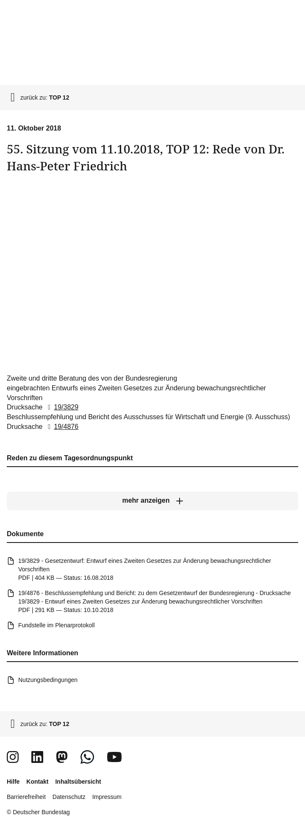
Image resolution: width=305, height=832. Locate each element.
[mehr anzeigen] (152, 501)
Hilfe (13, 781)
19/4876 (61, 426)
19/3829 (61, 407)
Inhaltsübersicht (78, 781)
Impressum (107, 796)
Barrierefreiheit (26, 796)
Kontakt (37, 781)
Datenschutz (69, 796)
